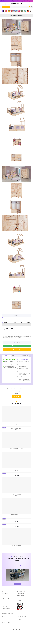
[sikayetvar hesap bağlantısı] (19, 629)
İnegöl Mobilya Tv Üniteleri (6, 622)
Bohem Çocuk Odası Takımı (16, 494)
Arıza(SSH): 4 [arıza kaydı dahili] (19, 600)
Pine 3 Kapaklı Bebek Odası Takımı (16, 474)
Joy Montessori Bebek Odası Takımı (16, 514)
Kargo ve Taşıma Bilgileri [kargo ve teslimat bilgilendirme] (6, 608)
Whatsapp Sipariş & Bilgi (17, 345)
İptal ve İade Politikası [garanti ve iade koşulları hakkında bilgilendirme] (5, 610)
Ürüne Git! (17, 583)
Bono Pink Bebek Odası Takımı (16, 545)
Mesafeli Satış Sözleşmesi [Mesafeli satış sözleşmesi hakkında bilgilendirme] (6, 606)
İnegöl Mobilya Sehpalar (5, 624)
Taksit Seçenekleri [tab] (16, 355)
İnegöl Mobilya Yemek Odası (6, 619)
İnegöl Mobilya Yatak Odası (21, 616)
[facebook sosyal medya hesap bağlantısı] (13, 629)
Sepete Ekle (17, 342)
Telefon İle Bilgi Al (17, 349)
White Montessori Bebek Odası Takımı (16, 448)
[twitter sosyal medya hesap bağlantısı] (16, 629)
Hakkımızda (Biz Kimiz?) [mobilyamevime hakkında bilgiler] (5, 611)
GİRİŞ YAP (16, 396)
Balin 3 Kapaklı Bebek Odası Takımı (16, 428)
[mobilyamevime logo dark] (16, 4)
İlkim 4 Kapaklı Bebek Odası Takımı (16, 525)
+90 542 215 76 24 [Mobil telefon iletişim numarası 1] (6, 598)
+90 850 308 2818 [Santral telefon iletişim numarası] (20, 593)
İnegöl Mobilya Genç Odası (6, 625)
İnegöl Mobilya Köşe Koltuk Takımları (23, 619)
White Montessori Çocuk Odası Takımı (16, 468)
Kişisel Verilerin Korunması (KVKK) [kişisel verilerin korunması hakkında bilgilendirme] (7, 613)
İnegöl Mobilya (4, 616)
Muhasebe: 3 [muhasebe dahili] (19, 598)
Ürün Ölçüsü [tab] (25, 355)
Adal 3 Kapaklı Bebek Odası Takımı (16, 519)
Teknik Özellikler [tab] (6, 355)
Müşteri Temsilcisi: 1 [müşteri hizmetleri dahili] (20, 595)
